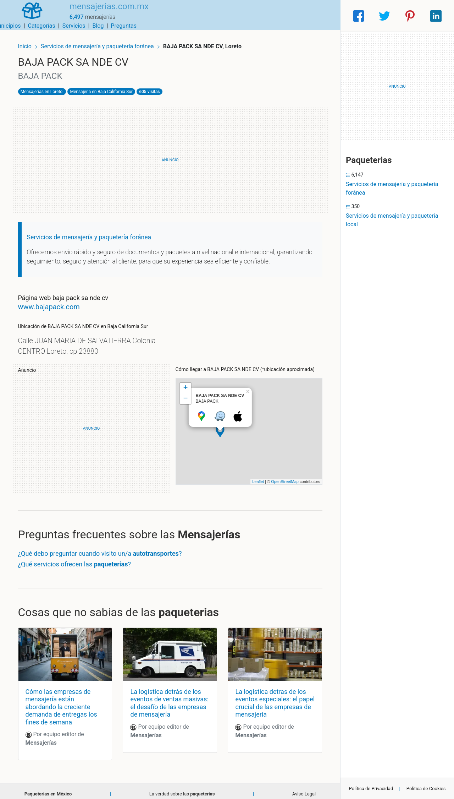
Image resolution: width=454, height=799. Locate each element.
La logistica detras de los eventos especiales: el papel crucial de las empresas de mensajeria (269, 697)
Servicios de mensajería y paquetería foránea (102, 41)
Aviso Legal (304, 788)
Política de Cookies (426, 788)
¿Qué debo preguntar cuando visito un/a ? (104, 550)
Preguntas (322, 15)
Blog (296, 15)
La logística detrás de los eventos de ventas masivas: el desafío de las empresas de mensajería (168, 697)
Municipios (205, 15)
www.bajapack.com (53, 303)
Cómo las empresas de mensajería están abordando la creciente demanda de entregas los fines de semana (65, 701)
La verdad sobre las (182, 788)
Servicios (272, 15)
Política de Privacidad (371, 788)
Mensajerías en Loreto (46, 87)
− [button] (185, 395)
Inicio (29, 41)
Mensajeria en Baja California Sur (105, 87)
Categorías (239, 15)
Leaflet (254, 477)
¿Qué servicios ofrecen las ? (78, 560)
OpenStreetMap (280, 477)
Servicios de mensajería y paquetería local (392, 220)
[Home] (28, 15)
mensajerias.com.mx (101, 12)
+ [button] (185, 384)
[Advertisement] (170, 156)
